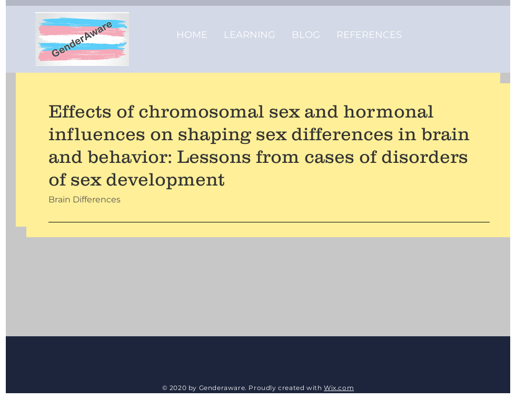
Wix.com (339, 388)
